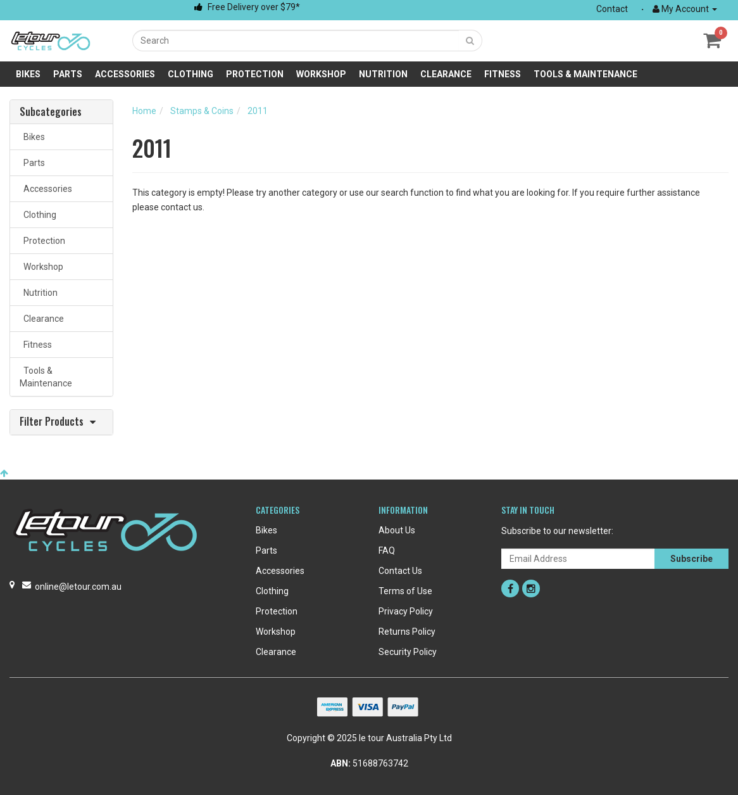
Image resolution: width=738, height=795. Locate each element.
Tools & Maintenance (585, 74)
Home (144, 111)
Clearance (446, 74)
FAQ (386, 550)
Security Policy (407, 652)
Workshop (321, 74)
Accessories (125, 74)
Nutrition (383, 74)
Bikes (28, 74)
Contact (612, 9)
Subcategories (51, 112)
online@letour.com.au (78, 587)
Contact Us (400, 571)
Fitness (502, 74)
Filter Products (52, 422)
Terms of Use (405, 591)
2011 (257, 111)
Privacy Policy (405, 611)
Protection (255, 74)
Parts (67, 74)
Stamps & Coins (202, 111)
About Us (396, 530)
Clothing (190, 74)
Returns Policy (406, 631)
